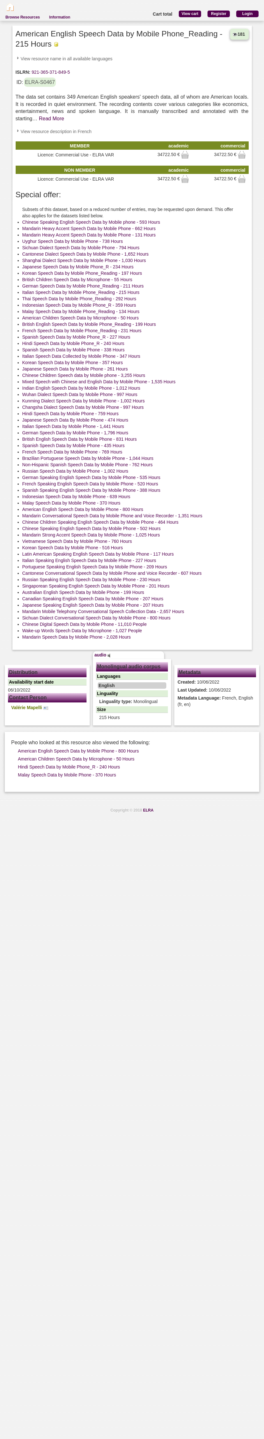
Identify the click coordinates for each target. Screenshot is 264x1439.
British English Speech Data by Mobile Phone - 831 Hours (79, 439)
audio (102, 654)
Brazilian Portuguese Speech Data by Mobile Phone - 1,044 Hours (88, 458)
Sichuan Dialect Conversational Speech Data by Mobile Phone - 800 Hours (96, 617)
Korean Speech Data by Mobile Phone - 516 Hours (72, 547)
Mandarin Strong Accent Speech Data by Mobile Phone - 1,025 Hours (91, 534)
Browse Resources (22, 17)
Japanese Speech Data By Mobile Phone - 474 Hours (75, 420)
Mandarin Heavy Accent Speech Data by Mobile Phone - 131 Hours (89, 234)
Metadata (189, 672)
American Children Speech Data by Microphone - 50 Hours (80, 317)
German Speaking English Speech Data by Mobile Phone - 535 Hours (91, 477)
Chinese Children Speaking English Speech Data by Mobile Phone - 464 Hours (100, 522)
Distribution (23, 672)
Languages (109, 676)
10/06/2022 (198, 682)
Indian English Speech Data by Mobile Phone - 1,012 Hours (81, 388)
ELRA (148, 810)
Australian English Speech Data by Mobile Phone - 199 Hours (83, 592)
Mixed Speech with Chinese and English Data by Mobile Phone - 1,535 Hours (99, 381)
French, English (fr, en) (215, 701)
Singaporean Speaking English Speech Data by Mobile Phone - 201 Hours (96, 585)
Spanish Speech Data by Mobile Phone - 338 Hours (73, 349)
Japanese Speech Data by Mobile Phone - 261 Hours (75, 368)
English (107, 685)
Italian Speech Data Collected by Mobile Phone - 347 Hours (81, 356)
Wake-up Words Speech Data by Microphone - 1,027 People (82, 630)
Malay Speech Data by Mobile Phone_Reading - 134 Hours (81, 311)
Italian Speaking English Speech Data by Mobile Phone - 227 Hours (89, 560)
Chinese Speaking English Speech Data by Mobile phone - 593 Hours (91, 222)
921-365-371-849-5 (50, 72)
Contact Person (28, 697)
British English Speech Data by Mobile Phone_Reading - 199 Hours (89, 324)
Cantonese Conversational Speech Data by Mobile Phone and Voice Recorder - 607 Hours (112, 573)
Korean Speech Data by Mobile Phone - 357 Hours (72, 362)
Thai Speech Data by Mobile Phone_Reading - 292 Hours (79, 298)
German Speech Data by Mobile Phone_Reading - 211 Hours (83, 286)
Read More (51, 118)
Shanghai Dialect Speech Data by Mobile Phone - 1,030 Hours (84, 260)
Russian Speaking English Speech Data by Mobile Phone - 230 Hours (91, 579)
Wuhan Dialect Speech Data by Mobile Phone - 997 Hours (80, 394)
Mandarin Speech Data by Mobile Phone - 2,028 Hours (76, 637)
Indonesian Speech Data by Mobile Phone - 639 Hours (76, 496)
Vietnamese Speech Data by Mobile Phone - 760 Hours (77, 541)
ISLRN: (23, 72)
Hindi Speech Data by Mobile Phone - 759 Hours (70, 413)
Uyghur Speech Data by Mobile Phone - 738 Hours (72, 241)
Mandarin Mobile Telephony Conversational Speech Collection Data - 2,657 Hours (103, 611)
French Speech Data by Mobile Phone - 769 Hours (72, 451)
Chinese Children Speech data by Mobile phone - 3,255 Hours (83, 375)
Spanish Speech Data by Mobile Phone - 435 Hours (73, 445)
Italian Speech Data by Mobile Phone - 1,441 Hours (73, 426)
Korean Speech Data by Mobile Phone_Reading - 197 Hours (82, 273)
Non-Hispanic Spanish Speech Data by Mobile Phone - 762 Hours (87, 464)
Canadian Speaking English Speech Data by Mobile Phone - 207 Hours (92, 598)
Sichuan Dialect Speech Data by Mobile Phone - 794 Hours (81, 247)
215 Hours (109, 717)
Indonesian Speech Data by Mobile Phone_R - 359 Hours (79, 305)
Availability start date (31, 682)
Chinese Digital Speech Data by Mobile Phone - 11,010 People (84, 624)
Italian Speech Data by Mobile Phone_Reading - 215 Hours (81, 292)
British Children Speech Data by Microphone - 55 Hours (77, 279)
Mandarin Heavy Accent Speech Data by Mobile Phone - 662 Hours (89, 228)
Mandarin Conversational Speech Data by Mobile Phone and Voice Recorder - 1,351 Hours (112, 515)
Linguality (107, 693)
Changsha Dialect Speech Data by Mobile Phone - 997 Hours (83, 407)
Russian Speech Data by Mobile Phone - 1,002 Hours (75, 471)
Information (59, 17)
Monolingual (128, 701)
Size (101, 709)
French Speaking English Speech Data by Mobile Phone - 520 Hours (90, 483)
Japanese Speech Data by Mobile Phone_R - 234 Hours (78, 266)
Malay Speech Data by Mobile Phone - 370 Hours (71, 503)
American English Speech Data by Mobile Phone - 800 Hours (82, 509)
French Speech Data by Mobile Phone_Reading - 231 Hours (82, 330)
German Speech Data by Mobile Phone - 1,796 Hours (75, 432)
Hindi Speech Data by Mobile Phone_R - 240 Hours (73, 343)
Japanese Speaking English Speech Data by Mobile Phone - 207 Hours (93, 605)
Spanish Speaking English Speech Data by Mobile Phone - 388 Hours (91, 490)
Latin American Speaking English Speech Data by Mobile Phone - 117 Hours (98, 554)
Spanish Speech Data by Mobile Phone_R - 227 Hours (76, 337)
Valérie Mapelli (29, 707)
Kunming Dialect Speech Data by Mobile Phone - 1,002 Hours (83, 400)
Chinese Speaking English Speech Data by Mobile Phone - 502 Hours (91, 528)
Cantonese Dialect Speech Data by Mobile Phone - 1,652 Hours (85, 254)
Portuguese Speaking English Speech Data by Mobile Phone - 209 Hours (94, 566)
